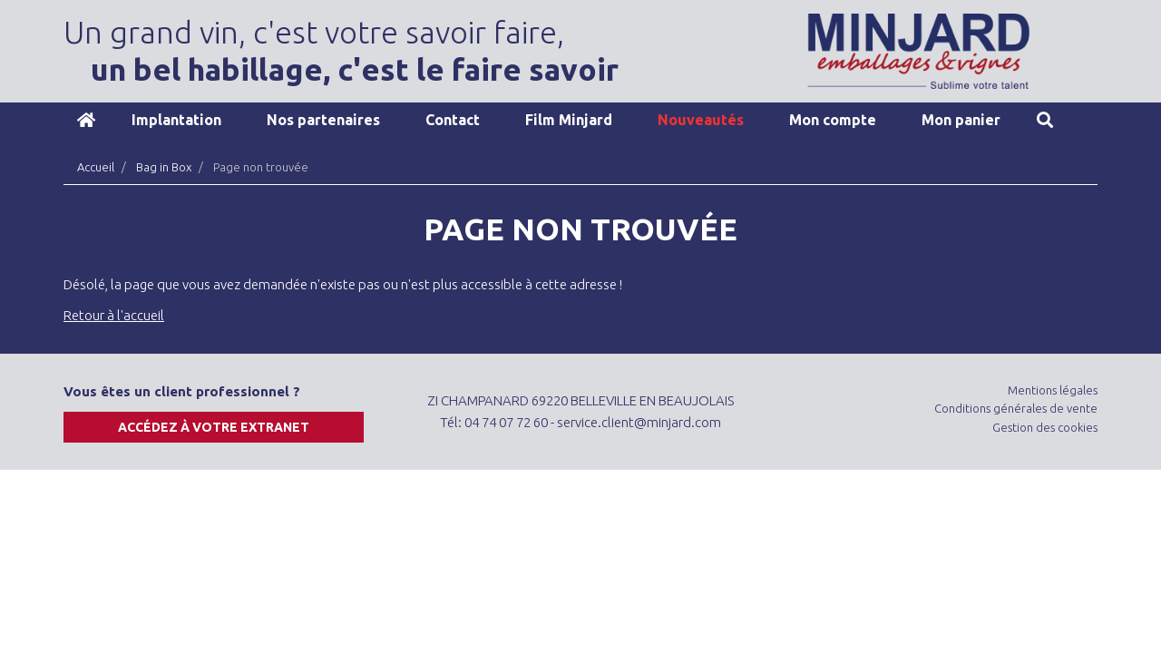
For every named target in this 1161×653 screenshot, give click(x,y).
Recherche (1045, 119)
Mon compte (832, 120)
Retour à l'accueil (113, 315)
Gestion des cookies (1045, 427)
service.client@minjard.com (639, 422)
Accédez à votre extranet (213, 427)
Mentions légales (1053, 390)
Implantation (176, 120)
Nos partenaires (323, 120)
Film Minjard (568, 120)
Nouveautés (701, 120)
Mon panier (961, 120)
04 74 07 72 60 (506, 422)
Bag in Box (163, 167)
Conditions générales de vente (1016, 408)
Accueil (86, 119)
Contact (452, 120)
